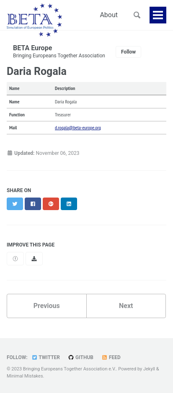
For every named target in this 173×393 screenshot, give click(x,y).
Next (126, 306)
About (109, 15)
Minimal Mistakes (25, 376)
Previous (47, 306)
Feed (111, 357)
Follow (128, 52)
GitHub (80, 357)
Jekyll (149, 369)
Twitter (45, 357)
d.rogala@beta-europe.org (78, 127)
